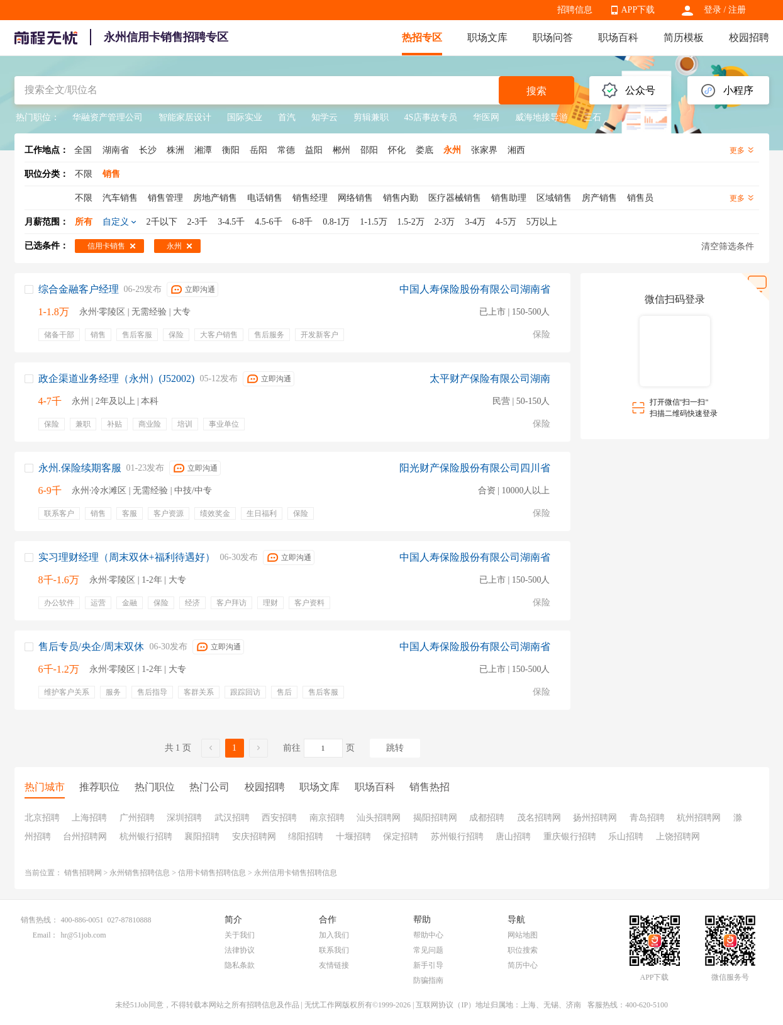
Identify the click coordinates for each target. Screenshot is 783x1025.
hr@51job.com (83, 935)
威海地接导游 (541, 117)
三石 (592, 117)
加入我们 (334, 935)
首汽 (287, 117)
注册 (737, 9)
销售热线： (39, 920)
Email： (45, 935)
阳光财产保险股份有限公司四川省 (474, 467)
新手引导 (428, 965)
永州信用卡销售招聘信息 (295, 872)
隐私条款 (240, 965)
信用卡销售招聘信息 (212, 872)
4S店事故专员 (431, 117)
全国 (83, 150)
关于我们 (240, 935)
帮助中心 (428, 935)
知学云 (324, 117)
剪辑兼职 (371, 117)
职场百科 (618, 37)
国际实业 (244, 117)
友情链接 (334, 965)
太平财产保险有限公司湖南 (490, 378)
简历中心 (523, 965)
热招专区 (422, 37)
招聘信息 (574, 9)
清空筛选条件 (727, 246)
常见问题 (428, 950)
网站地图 (523, 935)
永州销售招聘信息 (139, 872)
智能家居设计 (184, 117)
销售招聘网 (83, 872)
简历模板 (684, 37)
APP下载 (638, 9)
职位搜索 (523, 950)
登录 (712, 9)
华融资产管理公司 (107, 117)
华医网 (486, 117)
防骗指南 (428, 980)
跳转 (395, 748)
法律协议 (240, 950)
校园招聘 (749, 37)
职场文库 (487, 37)
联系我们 (334, 950)
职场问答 (553, 37)
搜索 (536, 91)
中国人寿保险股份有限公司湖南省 (474, 289)
